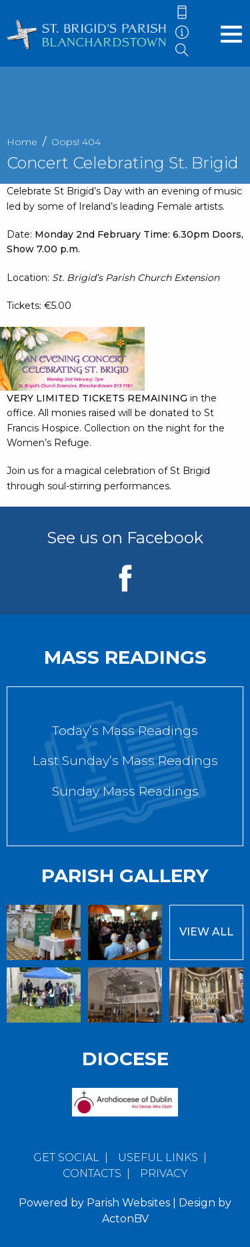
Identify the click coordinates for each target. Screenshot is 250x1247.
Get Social (66, 1157)
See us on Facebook (125, 537)
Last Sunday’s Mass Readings (125, 760)
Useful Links (158, 1157)
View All (206, 931)
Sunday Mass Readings (125, 791)
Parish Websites (128, 1202)
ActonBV (125, 1218)
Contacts (92, 1173)
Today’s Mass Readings (125, 730)
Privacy (164, 1173)
